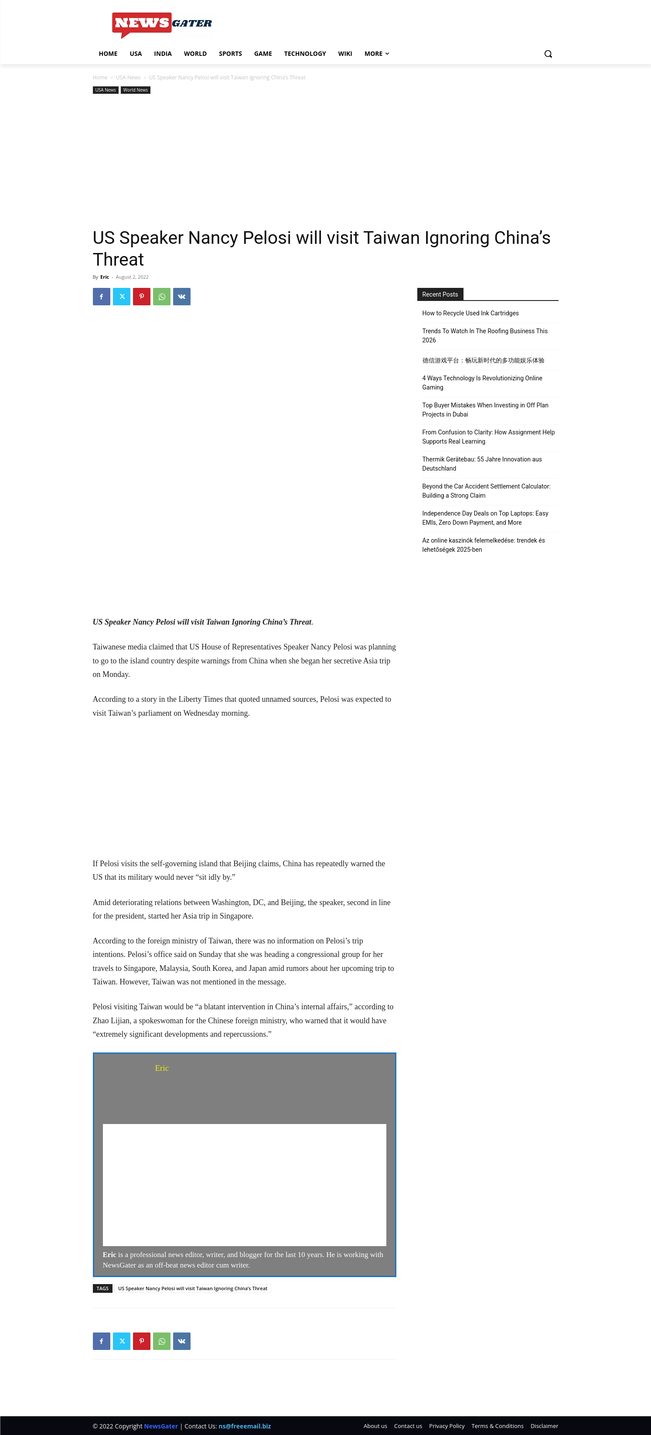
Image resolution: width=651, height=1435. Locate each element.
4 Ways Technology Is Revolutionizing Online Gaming (482, 383)
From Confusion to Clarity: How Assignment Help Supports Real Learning (489, 437)
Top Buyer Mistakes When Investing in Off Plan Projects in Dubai (486, 410)
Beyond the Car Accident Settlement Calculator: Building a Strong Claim (487, 491)
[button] (548, 53)
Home (100, 77)
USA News (128, 77)
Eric (104, 276)
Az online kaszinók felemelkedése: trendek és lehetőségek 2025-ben (484, 545)
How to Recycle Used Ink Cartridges (471, 313)
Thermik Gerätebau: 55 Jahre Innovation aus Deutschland (482, 464)
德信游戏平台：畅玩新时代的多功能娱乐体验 (484, 360)
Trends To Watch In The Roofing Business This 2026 (485, 336)
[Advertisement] (326, 161)
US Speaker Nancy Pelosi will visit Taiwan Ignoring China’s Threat (192, 1288)
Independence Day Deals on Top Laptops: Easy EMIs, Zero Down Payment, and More (486, 518)
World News (135, 90)
